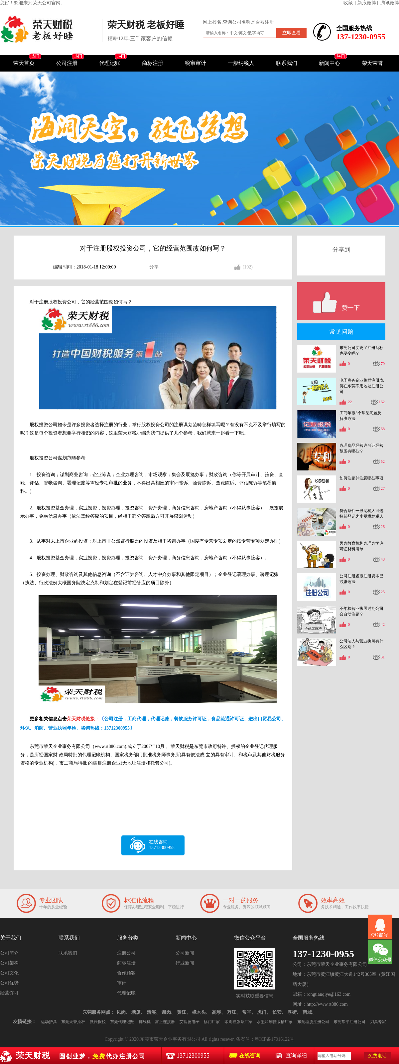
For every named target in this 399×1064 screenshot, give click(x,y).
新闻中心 (329, 63)
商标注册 (152, 63)
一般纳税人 (241, 63)
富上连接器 (165, 1021)
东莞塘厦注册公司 (313, 1021)
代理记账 (109, 63)
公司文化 (9, 973)
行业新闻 (185, 963)
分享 (154, 267)
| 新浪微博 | (366, 2)
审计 (121, 982)
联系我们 (286, 63)
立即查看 (291, 32)
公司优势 (9, 982)
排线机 (145, 1021)
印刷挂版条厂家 (238, 1021)
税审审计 (195, 63)
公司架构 (9, 963)
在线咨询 (249, 1055)
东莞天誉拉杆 (73, 1021)
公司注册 (66, 63)
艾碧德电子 (190, 1021)
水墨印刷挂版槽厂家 (275, 1021)
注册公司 (126, 953)
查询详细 (296, 1055)
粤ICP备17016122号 (275, 1039)
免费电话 (377, 1055)
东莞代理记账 (122, 1021)
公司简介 (9, 953)
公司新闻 (185, 953)
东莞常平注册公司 (349, 1021)
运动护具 (49, 1021)
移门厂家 (212, 1021)
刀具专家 (378, 1021)
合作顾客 (126, 973)
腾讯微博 (389, 2)
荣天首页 (24, 63)
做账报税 (98, 1021)
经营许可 (9, 992)
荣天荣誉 (372, 63)
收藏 (348, 2)
